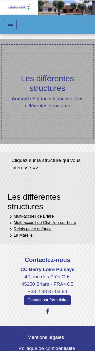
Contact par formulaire (47, 300)
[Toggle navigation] (10, 24)
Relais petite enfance (29, 229)
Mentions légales (46, 337)
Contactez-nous (47, 259)
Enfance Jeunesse (52, 98)
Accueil (20, 98)
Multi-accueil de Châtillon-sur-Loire (42, 223)
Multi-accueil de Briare (31, 217)
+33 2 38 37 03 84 (47, 291)
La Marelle (20, 236)
